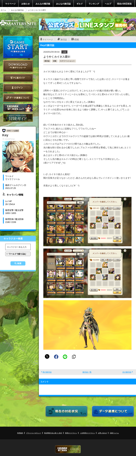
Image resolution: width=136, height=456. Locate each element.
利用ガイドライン (71, 433)
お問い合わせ (102, 433)
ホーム (3, 10)
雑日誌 (47, 61)
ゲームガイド (18, 118)
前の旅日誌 (47, 372)
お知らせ (25, 3)
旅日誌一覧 (86, 372)
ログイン (18, 88)
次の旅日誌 (126, 372)
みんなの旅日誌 (63, 3)
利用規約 (20, 433)
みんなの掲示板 (43, 3)
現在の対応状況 (124, 3)
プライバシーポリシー (33, 433)
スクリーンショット (67, 61)
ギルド (80, 3)
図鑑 (77, 39)
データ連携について (18, 98)
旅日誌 (64, 39)
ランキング (94, 3)
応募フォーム (114, 433)
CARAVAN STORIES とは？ (18, 108)
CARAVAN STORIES (68, 449)
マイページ (10, 3)
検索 (19, 263)
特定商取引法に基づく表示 (53, 433)
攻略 (54, 61)
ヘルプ (108, 3)
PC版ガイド (18, 78)
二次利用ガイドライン (87, 433)
